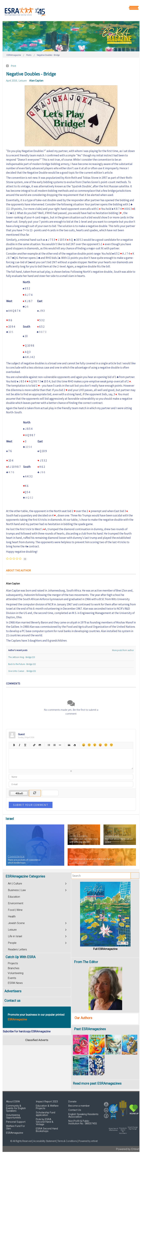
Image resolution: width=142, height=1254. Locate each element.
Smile (89, 745)
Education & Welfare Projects (47, 1107)
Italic (19, 745)
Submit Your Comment (30, 805)
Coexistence (16, 856)
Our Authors (83, 1017)
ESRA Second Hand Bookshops (47, 1130)
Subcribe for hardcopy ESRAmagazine (26, 1031)
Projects (13, 963)
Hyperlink (34, 745)
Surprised (94, 745)
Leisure (23, 80)
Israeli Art (112, 835)
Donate (72, 1101)
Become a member (79, 1106)
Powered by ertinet (88, 1141)
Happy (83, 745)
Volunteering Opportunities (13, 1116)
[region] (71, 36)
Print (13, 66)
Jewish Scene (16, 923)
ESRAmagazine (14, 1133)
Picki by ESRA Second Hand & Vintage (44, 1121)
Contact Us (74, 1110)
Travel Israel (78, 862)
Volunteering (15, 973)
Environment (15, 903)
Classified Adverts (36, 1040)
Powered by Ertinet (127, 1149)
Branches (13, 968)
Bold (14, 745)
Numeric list (54, 745)
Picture (39, 745)
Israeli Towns (78, 835)
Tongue (100, 745)
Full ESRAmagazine (105, 949)
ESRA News (15, 983)
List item (60, 745)
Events (12, 978)
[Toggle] (66, 883)
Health (12, 917)
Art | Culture (15, 884)
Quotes (69, 745)
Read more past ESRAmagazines (97, 1083)
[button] (113, 1111)
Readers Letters (17, 950)
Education (14, 897)
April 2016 (11, 80)
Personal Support (15, 1122)
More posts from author (123, 650)
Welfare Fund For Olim (15, 1127)
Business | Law (17, 890)
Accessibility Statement (45, 1141)
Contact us (12, 1000)
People (12, 943)
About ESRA (13, 1101)
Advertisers (12, 991)
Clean (74, 745)
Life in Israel (15, 936)
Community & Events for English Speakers (16, 1108)
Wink (111, 745)
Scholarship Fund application (45, 1114)
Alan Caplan (36, 80)
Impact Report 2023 (47, 1101)
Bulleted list (48, 745)
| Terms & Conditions (67, 1141)
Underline (25, 745)
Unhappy (106, 745)
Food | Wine (15, 910)
